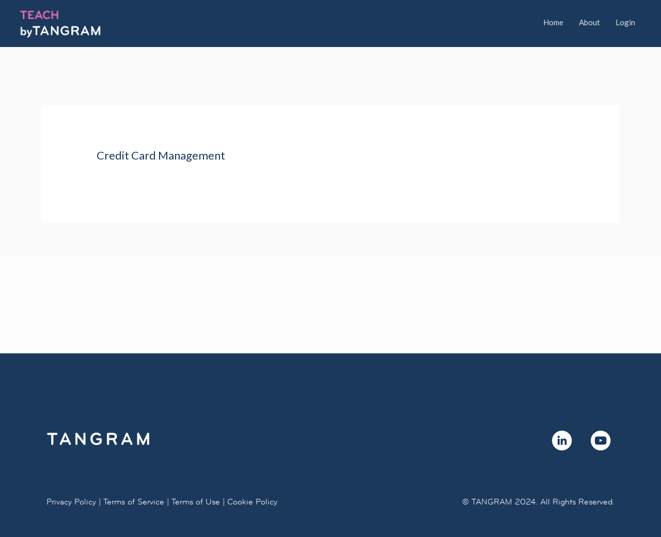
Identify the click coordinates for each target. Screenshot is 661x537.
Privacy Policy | (73, 501)
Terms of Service (133, 501)
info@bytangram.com (51, 321)
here (172, 303)
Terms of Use (195, 501)
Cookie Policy (252, 501)
